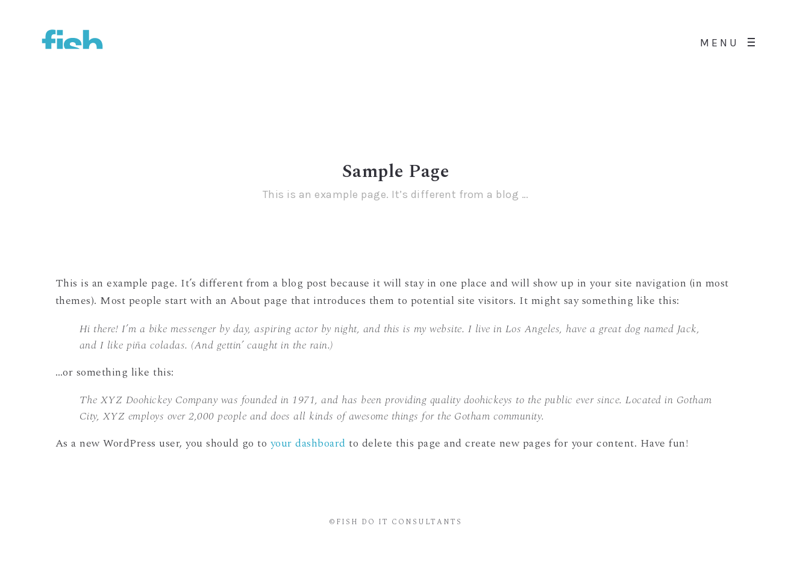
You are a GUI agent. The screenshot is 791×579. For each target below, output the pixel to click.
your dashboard (308, 443)
